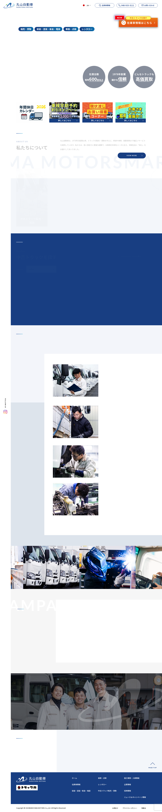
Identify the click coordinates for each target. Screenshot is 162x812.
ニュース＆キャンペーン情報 (135, 797)
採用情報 (154, 11)
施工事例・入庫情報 (138, 11)
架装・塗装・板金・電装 (81, 790)
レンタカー (102, 784)
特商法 (143, 808)
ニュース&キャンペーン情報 (115, 11)
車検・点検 (102, 778)
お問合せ (115, 808)
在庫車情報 (76, 784)
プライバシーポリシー (130, 808)
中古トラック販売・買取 (107, 790)
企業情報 (85, 11)
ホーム (74, 11)
